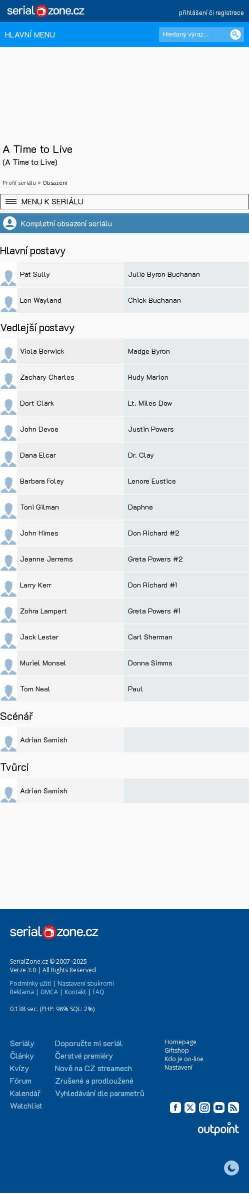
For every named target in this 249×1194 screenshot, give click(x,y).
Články (22, 1055)
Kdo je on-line (184, 1059)
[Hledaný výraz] (201, 34)
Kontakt (75, 992)
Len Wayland (41, 300)
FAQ (98, 992)
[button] (124, 201)
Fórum (21, 1080)
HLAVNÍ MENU (30, 34)
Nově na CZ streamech (93, 1068)
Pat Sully (35, 274)
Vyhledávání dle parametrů (99, 1093)
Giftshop (176, 1050)
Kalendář (25, 1093)
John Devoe (39, 429)
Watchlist (26, 1105)
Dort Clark (37, 403)
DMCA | (51, 992)
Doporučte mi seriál (88, 1043)
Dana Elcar (38, 455)
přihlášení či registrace (211, 12)
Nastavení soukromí (86, 983)
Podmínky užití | (33, 983)
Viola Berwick (42, 351)
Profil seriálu (19, 182)
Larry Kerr (36, 585)
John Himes (39, 533)
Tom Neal (35, 688)
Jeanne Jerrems (46, 559)
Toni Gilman (39, 507)
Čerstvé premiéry (84, 1055)
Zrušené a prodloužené (94, 1080)
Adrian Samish (44, 739)
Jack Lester (39, 636)
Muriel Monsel (43, 662)
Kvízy (19, 1068)
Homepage (180, 1042)
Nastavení (178, 1067)
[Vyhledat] (235, 34)
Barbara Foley (42, 481)
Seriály (22, 1043)
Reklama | (24, 992)
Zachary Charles (47, 377)
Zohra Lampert (43, 610)
